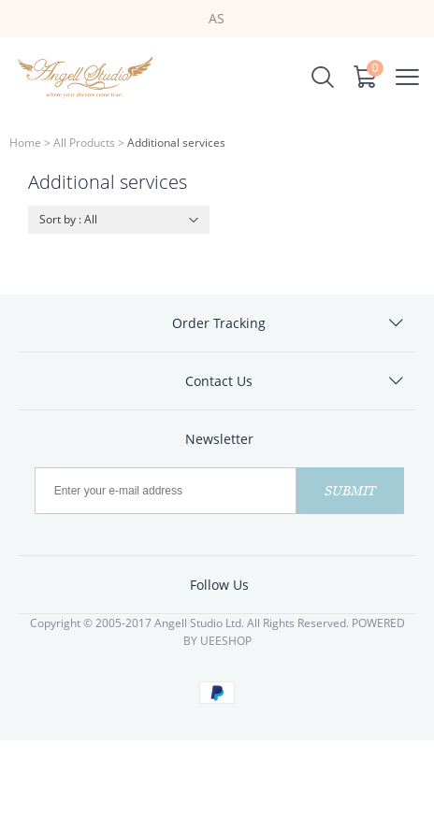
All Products (84, 142)
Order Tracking (219, 323)
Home (25, 142)
